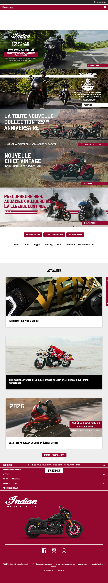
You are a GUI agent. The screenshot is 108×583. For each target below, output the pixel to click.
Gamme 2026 (7, 465)
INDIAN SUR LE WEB (10, 483)
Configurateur (33, 235)
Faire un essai (75, 235)
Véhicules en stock (10, 488)
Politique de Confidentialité (54, 570)
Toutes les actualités (54, 455)
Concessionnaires (54, 235)
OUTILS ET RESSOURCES (11, 479)
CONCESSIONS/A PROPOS (12, 469)
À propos (6, 474)
